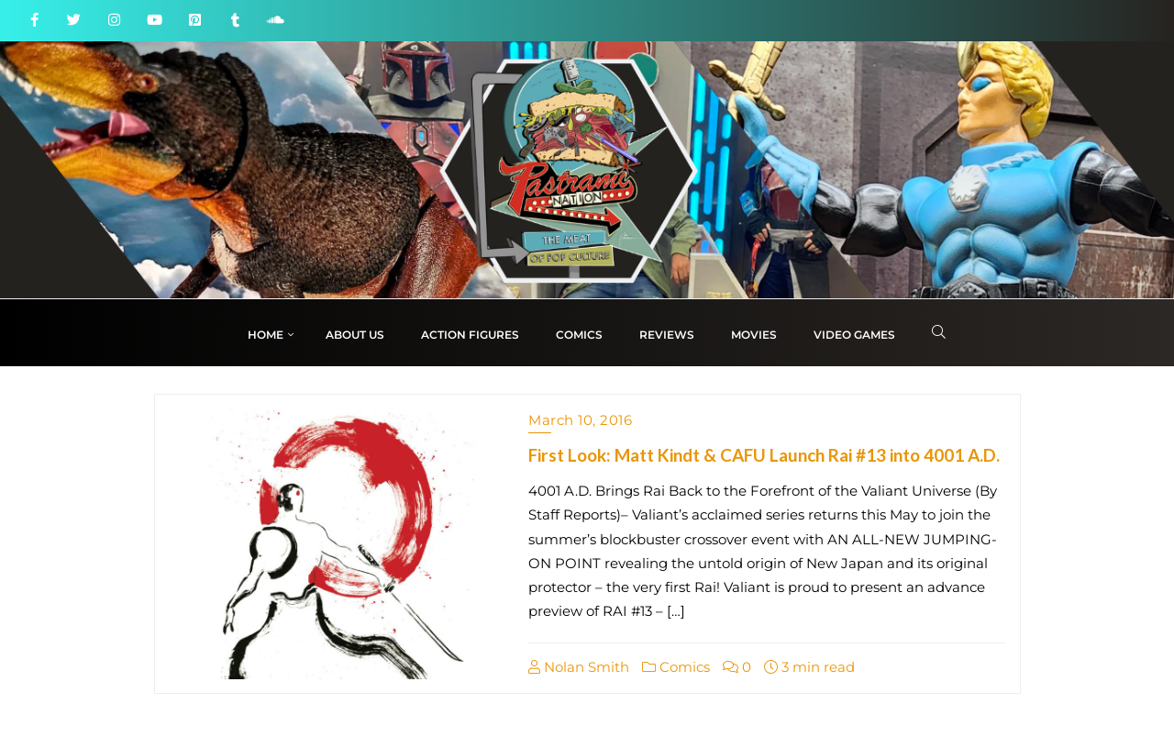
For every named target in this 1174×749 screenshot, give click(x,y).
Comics (676, 667)
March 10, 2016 (580, 420)
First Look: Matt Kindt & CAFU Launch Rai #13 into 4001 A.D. (764, 454)
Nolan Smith (578, 667)
